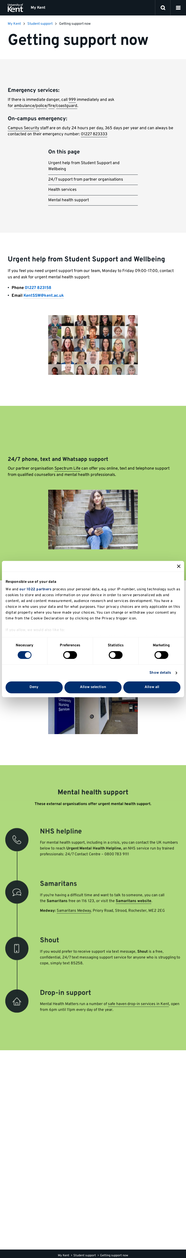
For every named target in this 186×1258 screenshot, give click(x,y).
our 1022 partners (35, 589)
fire (51, 106)
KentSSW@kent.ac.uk (43, 295)
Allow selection (93, 687)
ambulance (24, 106)
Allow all (152, 687)
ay (89, 910)
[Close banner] (178, 566)
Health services (62, 189)
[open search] (163, 8)
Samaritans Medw (73, 910)
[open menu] (178, 8)
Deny (34, 687)
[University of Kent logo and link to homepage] (15, 8)
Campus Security (23, 128)
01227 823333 (94, 134)
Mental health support (68, 200)
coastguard (66, 106)
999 (72, 100)
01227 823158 (38, 288)
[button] (178, 8)
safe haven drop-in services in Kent (135, 997)
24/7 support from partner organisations (85, 179)
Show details (160, 673)
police (41, 106)
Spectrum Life (67, 468)
